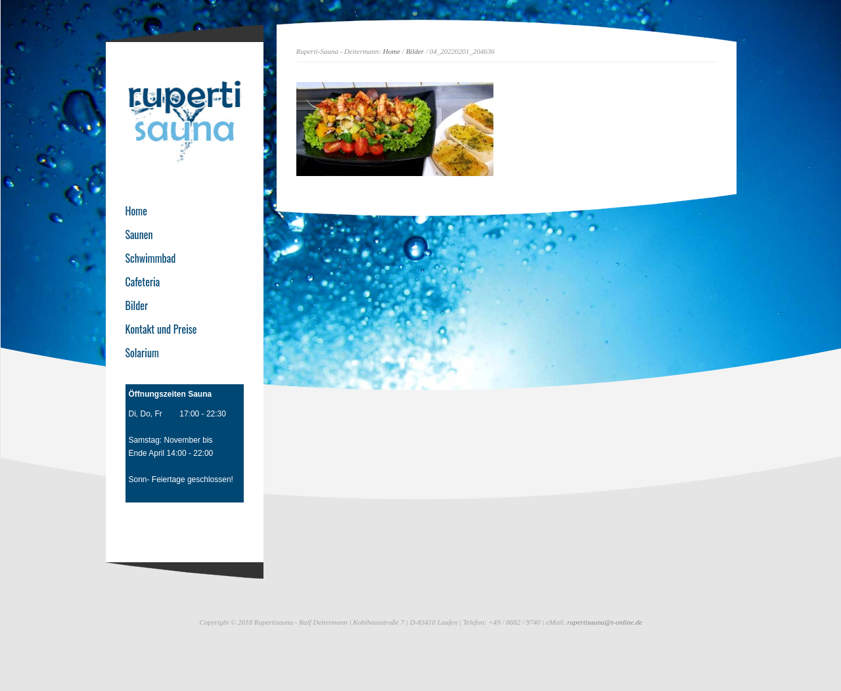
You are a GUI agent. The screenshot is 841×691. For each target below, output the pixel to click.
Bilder (415, 51)
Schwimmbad (150, 258)
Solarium (142, 352)
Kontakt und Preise (161, 329)
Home (391, 51)
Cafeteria (142, 282)
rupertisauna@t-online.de (604, 622)
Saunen (139, 234)
